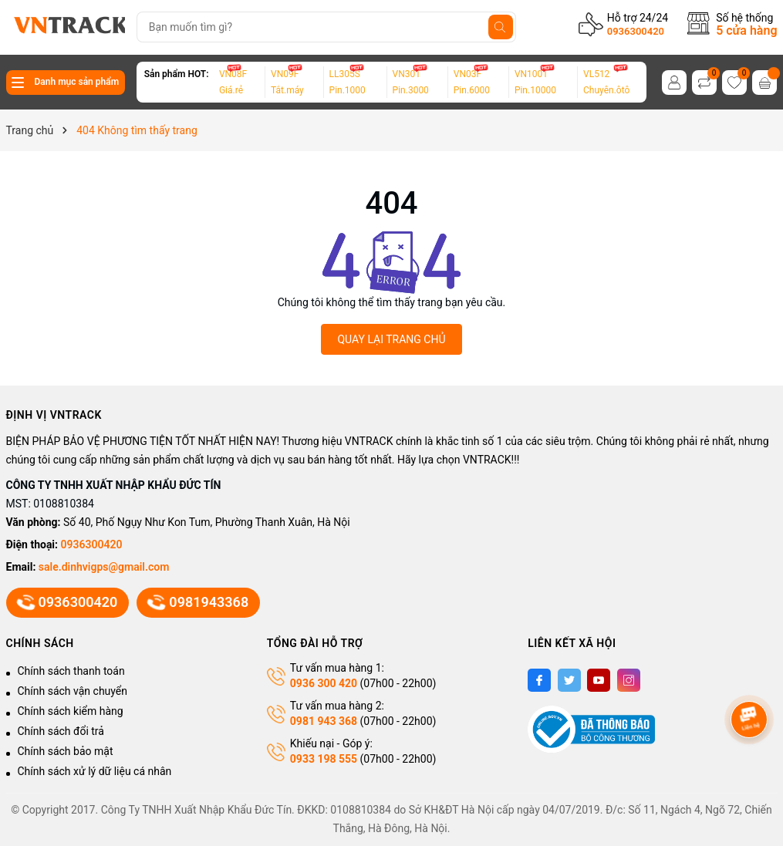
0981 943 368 (323, 721)
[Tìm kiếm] (500, 27)
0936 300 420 (323, 683)
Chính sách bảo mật (65, 751)
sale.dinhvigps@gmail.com (104, 567)
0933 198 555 (323, 759)
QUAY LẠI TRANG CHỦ (391, 339)
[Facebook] (539, 680)
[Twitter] (569, 680)
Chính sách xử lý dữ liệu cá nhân (95, 771)
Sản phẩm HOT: (176, 74)
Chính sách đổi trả (61, 731)
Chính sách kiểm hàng (70, 711)
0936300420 (635, 31)
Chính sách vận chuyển (73, 691)
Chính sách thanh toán (71, 671)
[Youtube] (598, 680)
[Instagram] (628, 680)
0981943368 (198, 602)
